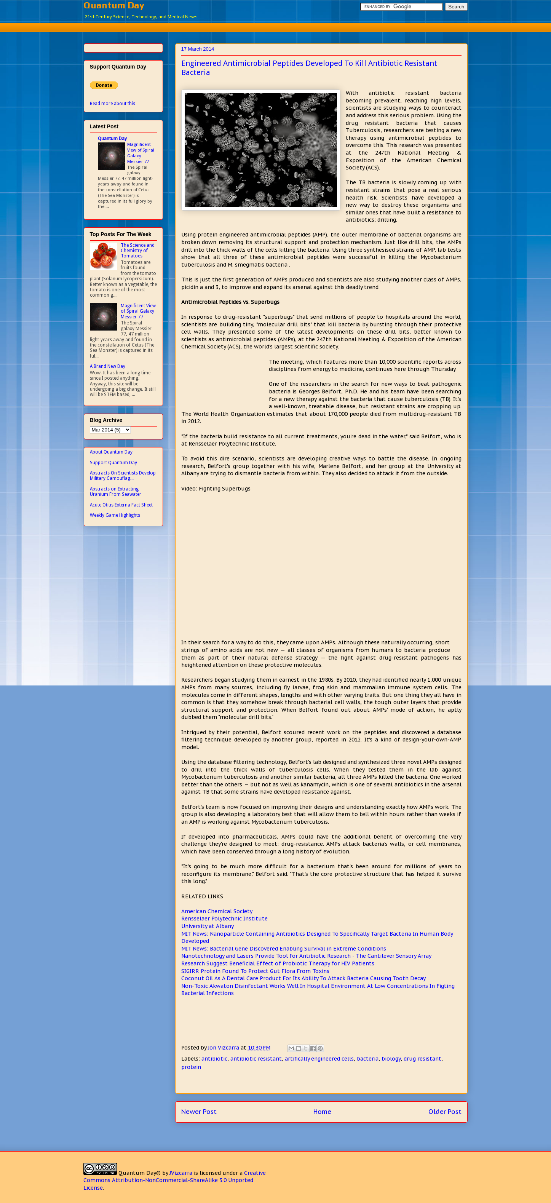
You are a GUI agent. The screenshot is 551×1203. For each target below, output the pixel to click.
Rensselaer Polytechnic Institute (224, 918)
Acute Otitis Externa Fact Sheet (121, 505)
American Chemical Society (216, 911)
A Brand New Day (107, 366)
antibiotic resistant (256, 1058)
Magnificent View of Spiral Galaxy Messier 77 (140, 153)
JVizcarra (180, 1172)
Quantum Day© (139, 1172)
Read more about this (112, 103)
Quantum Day (114, 5)
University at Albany (207, 926)
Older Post (445, 1111)
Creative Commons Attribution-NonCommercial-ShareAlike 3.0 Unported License (174, 1180)
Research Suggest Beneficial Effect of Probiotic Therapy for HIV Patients (277, 963)
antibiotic (214, 1058)
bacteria (368, 1058)
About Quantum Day (111, 452)
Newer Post (199, 1111)
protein (191, 1067)
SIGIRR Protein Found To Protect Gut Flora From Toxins (255, 971)
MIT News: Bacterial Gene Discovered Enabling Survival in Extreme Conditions (283, 948)
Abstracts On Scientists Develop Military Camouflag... (123, 475)
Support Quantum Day (113, 462)
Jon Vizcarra (224, 1047)
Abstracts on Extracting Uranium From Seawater (115, 491)
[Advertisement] (275, 26)
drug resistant (422, 1058)
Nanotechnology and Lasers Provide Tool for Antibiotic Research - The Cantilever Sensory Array (306, 955)
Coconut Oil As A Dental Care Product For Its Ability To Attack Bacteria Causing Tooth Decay (303, 978)
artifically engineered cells (319, 1058)
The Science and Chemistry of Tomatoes (138, 251)
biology (391, 1058)
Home (322, 1111)
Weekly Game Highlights (115, 515)
